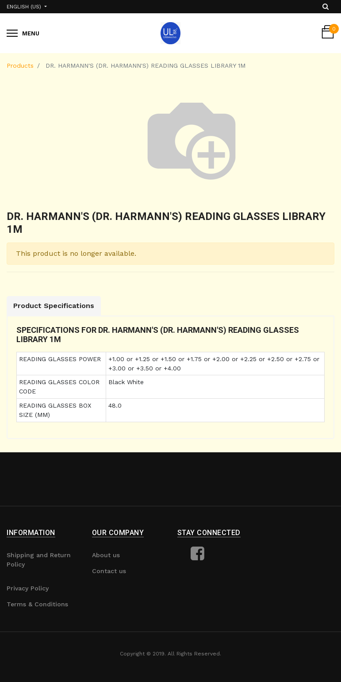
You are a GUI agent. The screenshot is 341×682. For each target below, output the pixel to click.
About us (106, 555)
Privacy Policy (28, 588)
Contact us (109, 570)
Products (20, 65)
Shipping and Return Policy (39, 559)
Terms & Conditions (37, 604)
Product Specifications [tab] (53, 305)
